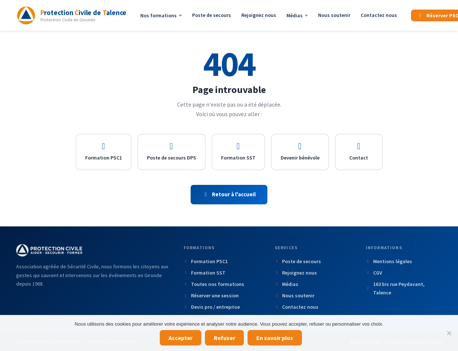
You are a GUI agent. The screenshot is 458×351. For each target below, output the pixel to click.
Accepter (180, 337)
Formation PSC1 (103, 151)
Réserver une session (211, 295)
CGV (374, 272)
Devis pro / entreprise (212, 307)
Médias (297, 15)
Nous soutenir (334, 15)
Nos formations (161, 15)
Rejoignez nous (258, 15)
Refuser (224, 337)
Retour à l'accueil (229, 194)
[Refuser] (448, 333)
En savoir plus (274, 337)
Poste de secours (211, 15)
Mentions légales (389, 261)
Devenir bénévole (300, 151)
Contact (358, 151)
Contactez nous (379, 15)
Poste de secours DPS (171, 151)
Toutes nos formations (214, 284)
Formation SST (238, 151)
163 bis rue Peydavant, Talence (395, 288)
